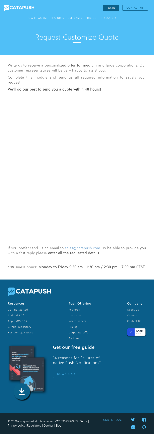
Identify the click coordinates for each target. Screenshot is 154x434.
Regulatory (34, 425)
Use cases (75, 315)
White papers (77, 321)
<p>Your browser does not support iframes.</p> (79, 169)
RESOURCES (109, 18)
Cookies (49, 425)
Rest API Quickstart (20, 332)
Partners (74, 338)
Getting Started (18, 309)
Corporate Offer (79, 332)
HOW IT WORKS (37, 18)
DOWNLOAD (66, 374)
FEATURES (57, 18)
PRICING (91, 18)
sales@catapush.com (82, 247)
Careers (132, 315)
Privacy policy (16, 425)
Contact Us (134, 321)
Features (74, 309)
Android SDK (16, 315)
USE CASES (75, 18)
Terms (84, 421)
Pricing (73, 327)
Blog (59, 425)
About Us (133, 309)
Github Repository (19, 327)
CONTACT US (135, 7)
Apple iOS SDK (17, 321)
